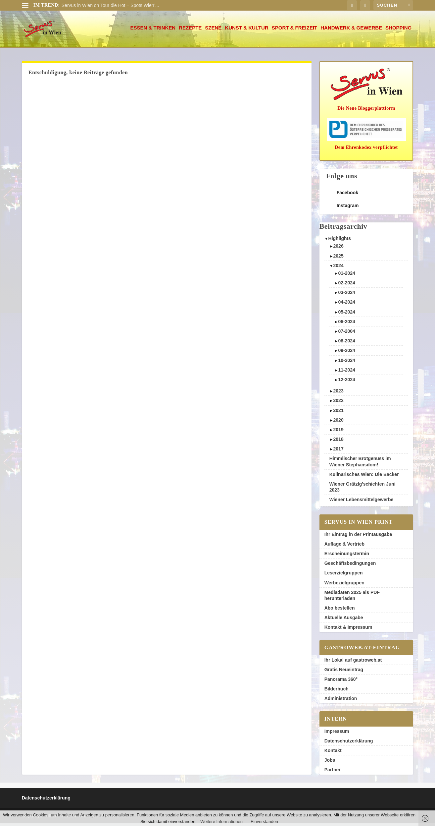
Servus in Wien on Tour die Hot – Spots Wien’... (110, 5)
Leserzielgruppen (343, 575)
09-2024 (346, 353)
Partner (332, 772)
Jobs (329, 762)
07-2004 (346, 333)
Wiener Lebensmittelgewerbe (361, 502)
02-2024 (346, 285)
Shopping (398, 30)
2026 (338, 248)
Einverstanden (264, 821)
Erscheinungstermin (346, 556)
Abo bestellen (339, 610)
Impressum (336, 734)
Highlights (339, 241)
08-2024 (346, 343)
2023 (338, 393)
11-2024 (346, 372)
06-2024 (346, 324)
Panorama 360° (341, 681)
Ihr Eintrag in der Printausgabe (358, 537)
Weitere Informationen (221, 821)
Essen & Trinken (152, 30)
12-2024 (346, 382)
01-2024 (346, 275)
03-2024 (346, 295)
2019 (338, 432)
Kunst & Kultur (246, 30)
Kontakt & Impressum (348, 629)
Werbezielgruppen (344, 585)
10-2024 (346, 363)
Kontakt (333, 753)
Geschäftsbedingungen (350, 565)
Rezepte (190, 30)
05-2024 (346, 314)
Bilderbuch (336, 691)
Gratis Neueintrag (343, 672)
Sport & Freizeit (294, 30)
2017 (338, 451)
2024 (338, 268)
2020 (338, 422)
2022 (338, 403)
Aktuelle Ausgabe (343, 620)
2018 (338, 441)
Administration (340, 701)
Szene (213, 30)
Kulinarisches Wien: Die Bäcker (364, 477)
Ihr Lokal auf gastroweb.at (353, 662)
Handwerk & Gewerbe (351, 30)
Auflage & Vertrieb (344, 546)
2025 (338, 258)
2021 (338, 413)
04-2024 (346, 304)
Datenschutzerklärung (348, 743)
